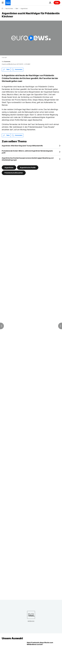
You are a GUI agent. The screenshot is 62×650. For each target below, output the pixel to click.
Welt (17, 8)
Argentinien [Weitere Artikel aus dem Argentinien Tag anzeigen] (9, 167)
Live (56, 3)
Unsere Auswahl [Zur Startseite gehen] (12, 638)
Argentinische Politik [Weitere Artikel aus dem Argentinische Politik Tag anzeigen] (28, 167)
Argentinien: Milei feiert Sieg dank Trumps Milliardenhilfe (22, 146)
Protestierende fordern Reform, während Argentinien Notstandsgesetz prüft (27, 152)
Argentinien (24, 8)
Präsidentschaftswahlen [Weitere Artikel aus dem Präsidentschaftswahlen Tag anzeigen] (14, 173)
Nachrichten (9, 8)
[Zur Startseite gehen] (8, 2)
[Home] (2, 8)
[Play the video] (31, 38)
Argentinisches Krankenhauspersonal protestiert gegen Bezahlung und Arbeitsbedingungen (28, 159)
